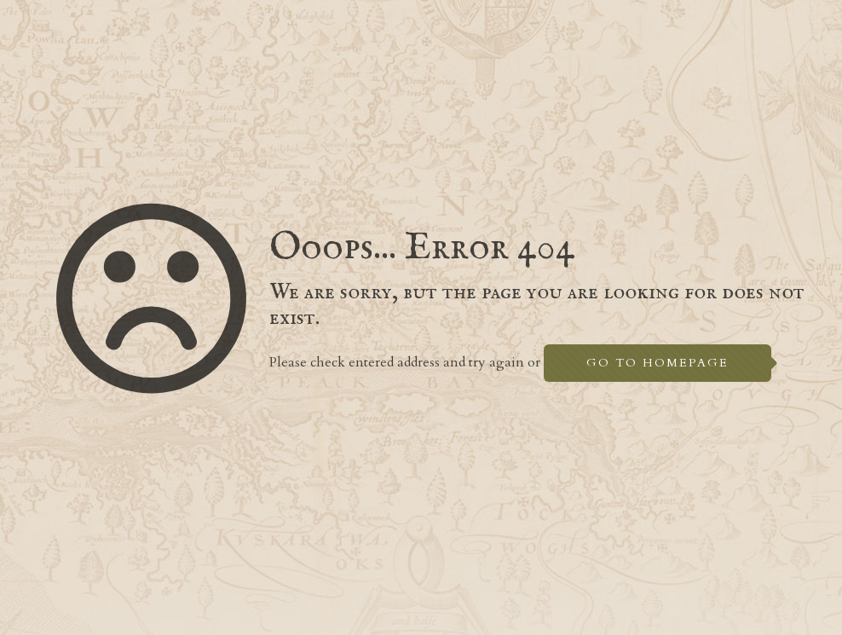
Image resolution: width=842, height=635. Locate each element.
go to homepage (657, 363)
